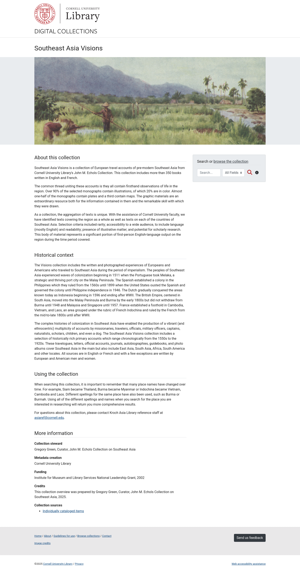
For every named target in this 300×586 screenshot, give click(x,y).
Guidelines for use (64, 535)
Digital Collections (65, 31)
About (47, 535)
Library (82, 13)
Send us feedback (250, 538)
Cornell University (44, 13)
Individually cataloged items (63, 511)
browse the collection (231, 161)
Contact (106, 535)
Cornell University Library (57, 563)
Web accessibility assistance (249, 563)
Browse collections (88, 535)
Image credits (42, 543)
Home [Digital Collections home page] (37, 535)
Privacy (79, 563)
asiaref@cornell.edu (49, 418)
